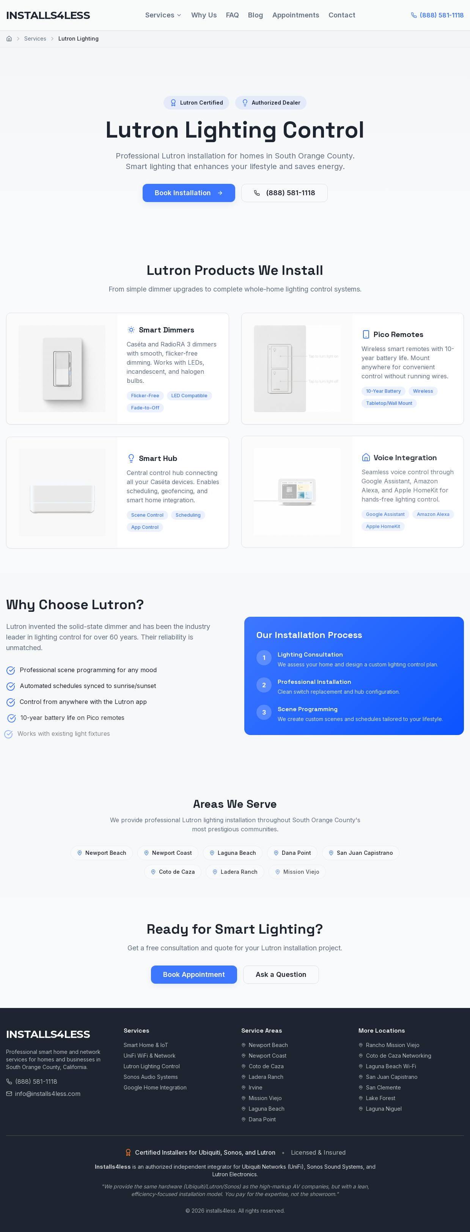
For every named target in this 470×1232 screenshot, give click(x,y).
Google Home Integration (155, 1087)
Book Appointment (194, 974)
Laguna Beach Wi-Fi (387, 1066)
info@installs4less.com (43, 1093)
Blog (255, 15)
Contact (342, 15)
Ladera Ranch (262, 1077)
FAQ (232, 15)
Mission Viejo (261, 1098)
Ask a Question (281, 974)
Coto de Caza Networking (394, 1055)
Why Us (204, 15)
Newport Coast (168, 852)
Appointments (295, 15)
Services (163, 15)
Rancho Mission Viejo (389, 1045)
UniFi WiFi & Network (150, 1055)
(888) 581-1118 (437, 15)
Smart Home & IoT (146, 1045)
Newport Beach (101, 853)
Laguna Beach (232, 852)
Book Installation (189, 193)
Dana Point (292, 853)
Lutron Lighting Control (152, 1066)
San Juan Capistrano (360, 853)
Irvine (252, 1087)
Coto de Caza (262, 1066)
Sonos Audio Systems (151, 1077)
